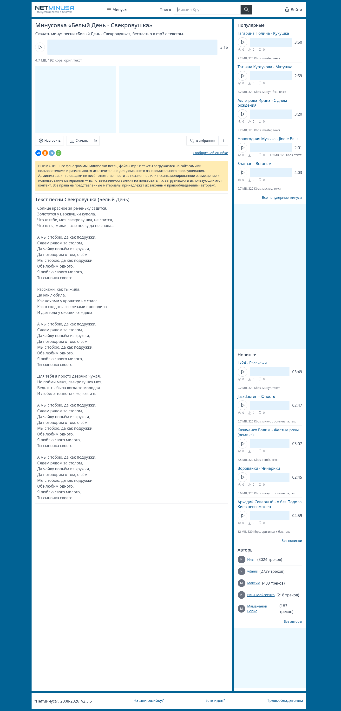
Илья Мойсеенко (261, 595)
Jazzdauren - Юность (256, 396)
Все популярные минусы (282, 197)
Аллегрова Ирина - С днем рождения (262, 103)
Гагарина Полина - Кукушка (263, 33)
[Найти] (246, 9)
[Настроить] (49, 140)
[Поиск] (207, 9)
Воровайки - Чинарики (259, 468)
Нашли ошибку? (148, 700)
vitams (252, 571)
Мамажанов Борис (257, 608)
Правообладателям (285, 700)
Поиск (165, 9)
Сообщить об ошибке (210, 153)
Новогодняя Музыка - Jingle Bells (268, 138)
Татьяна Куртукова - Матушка (265, 66)
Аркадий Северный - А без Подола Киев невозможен (270, 504)
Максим (253, 583)
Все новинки (292, 540)
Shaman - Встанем (255, 163)
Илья (251, 559)
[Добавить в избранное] (207, 140)
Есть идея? (215, 700)
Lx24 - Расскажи (252, 362)
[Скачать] (82, 140)
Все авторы (293, 621)
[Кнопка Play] (40, 47)
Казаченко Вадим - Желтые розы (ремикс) (268, 432)
